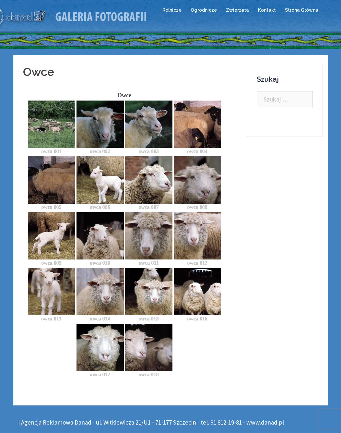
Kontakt (267, 10)
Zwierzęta (237, 10)
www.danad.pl (265, 422)
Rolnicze (172, 10)
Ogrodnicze (204, 10)
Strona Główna (301, 10)
